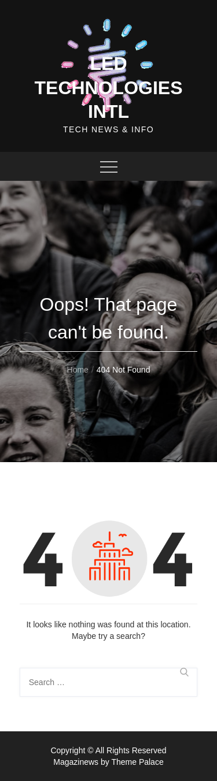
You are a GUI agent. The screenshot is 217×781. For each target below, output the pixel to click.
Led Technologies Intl (108, 87)
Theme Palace (137, 762)
